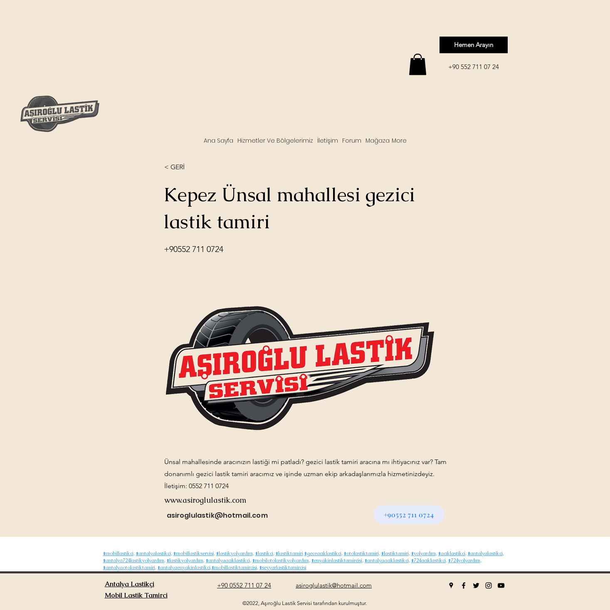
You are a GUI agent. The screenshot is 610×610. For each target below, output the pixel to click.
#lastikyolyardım (234, 553)
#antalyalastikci (153, 553)
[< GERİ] (191, 167)
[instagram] (488, 585)
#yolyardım (423, 553)
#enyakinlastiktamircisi (336, 560)
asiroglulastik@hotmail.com (217, 515)
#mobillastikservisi (193, 553)
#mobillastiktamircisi (234, 567)
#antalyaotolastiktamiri (129, 567)
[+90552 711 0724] (409, 514)
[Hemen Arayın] (474, 45)
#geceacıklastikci (322, 553)
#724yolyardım (464, 560)
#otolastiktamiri (361, 553)
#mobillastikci (118, 553)
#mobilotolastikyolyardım (280, 560)
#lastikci (264, 553)
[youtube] (501, 585)
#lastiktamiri (289, 553)
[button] (418, 64)
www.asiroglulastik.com (205, 500)
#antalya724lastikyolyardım (133, 560)
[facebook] (463, 585)
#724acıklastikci (428, 560)
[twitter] (476, 585)
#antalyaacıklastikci (228, 560)
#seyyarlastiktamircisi (282, 567)
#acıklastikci (451, 553)
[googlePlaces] (451, 585)
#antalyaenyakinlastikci (184, 567)
